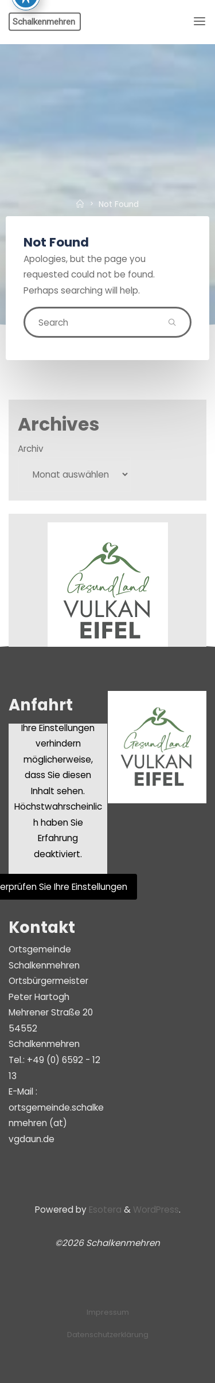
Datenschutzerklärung (107, 1334)
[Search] (172, 322)
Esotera (104, 1210)
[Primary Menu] (199, 21)
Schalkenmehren (44, 21)
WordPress (156, 1210)
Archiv (31, 449)
